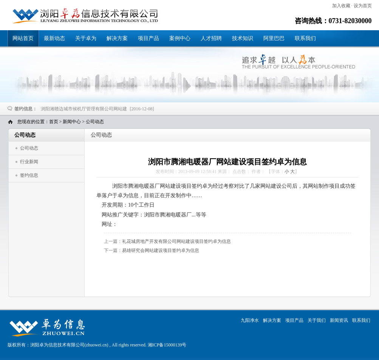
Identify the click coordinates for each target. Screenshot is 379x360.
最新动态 (54, 38)
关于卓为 (85, 38)
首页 (53, 121)
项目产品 (148, 38)
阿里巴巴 (274, 38)
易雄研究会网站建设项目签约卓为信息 (160, 250)
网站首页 (23, 38)
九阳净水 (250, 320)
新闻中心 (72, 121)
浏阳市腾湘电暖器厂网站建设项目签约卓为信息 (83, 15)
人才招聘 (211, 38)
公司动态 (95, 121)
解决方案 (117, 38)
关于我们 (317, 320)
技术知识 (242, 38)
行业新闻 (29, 161)
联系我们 (305, 38)
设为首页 (363, 5)
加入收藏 (341, 5)
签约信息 (29, 175)
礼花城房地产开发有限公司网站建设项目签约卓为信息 (176, 241)
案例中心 (179, 38)
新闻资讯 (339, 320)
